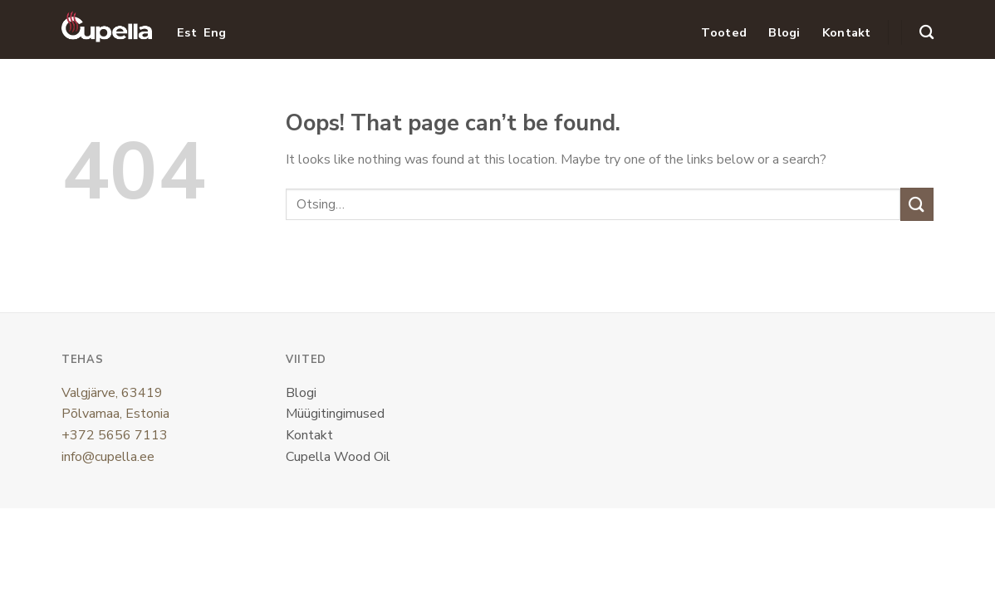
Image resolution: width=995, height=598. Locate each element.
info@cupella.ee (107, 457)
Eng (215, 32)
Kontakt (846, 32)
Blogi (784, 32)
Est (187, 32)
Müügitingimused (335, 413)
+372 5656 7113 (114, 435)
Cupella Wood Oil (338, 457)
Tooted (724, 32)
